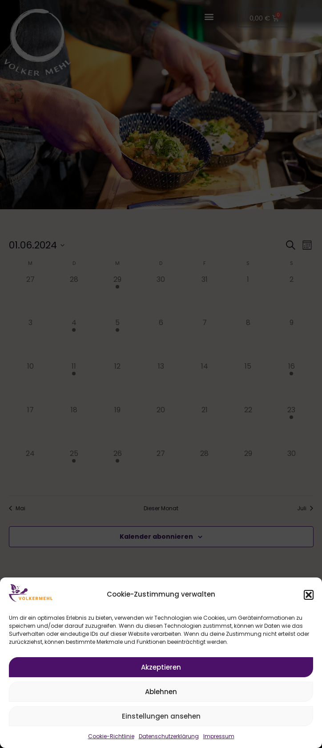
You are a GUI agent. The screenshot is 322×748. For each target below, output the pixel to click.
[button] (308, 594)
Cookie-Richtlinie (111, 736)
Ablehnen (161, 691)
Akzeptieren (161, 667)
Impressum (218, 736)
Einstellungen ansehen (161, 716)
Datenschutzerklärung (169, 736)
